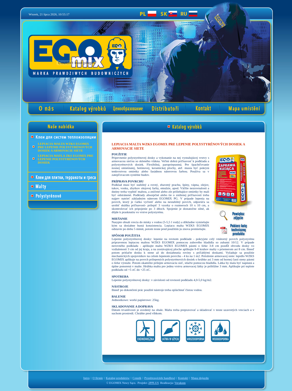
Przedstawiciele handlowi (159, 378)
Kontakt (183, 378)
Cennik (137, 378)
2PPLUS (153, 382)
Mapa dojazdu (200, 378)
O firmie (97, 378)
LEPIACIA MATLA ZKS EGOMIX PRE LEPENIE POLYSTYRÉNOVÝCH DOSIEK (66, 159)
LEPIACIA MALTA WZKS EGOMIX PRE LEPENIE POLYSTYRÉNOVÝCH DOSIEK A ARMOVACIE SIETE (65, 147)
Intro (86, 378)
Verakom (180, 382)
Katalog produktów (117, 378)
